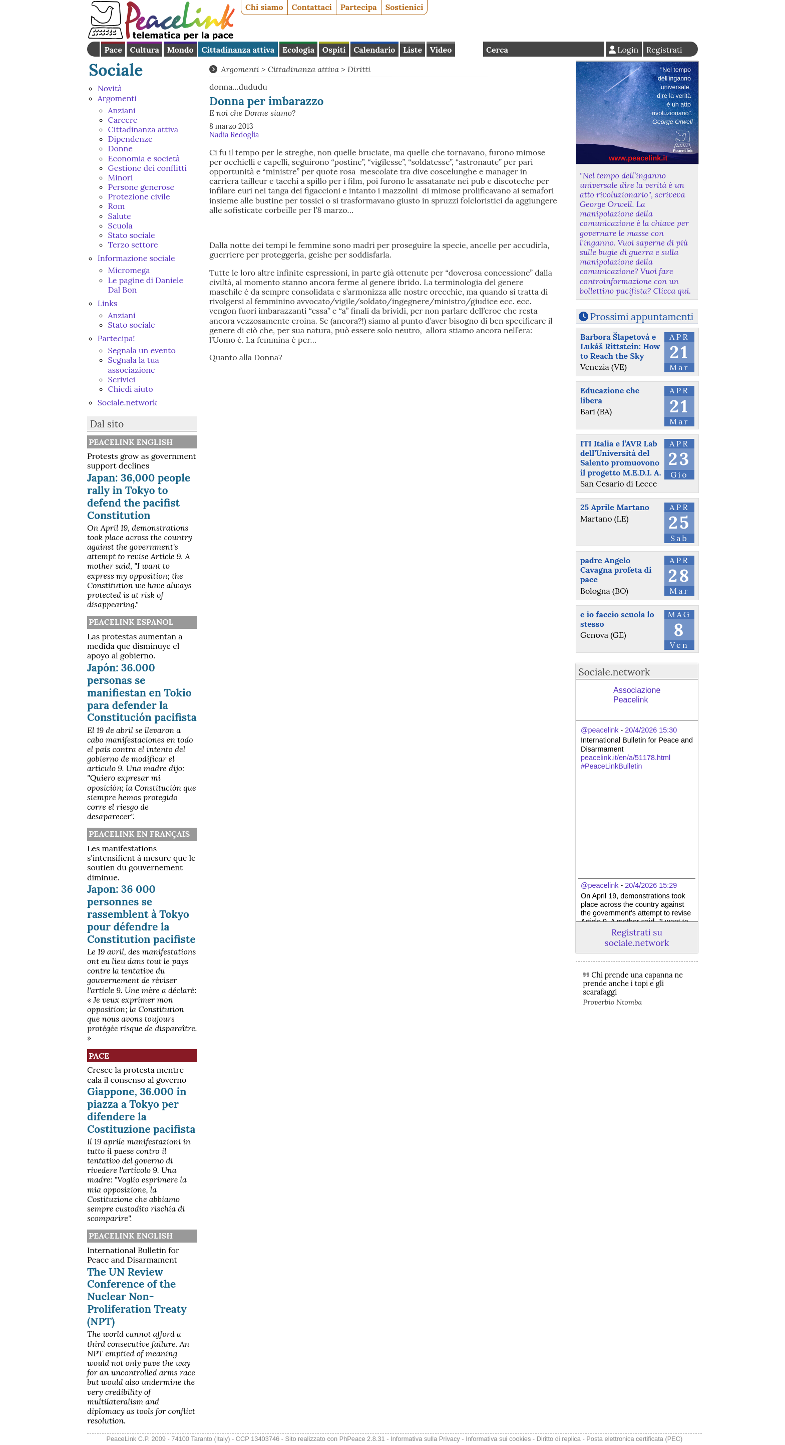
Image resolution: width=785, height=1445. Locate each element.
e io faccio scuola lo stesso (617, 619)
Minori (120, 177)
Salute (119, 216)
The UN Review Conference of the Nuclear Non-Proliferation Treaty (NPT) (137, 1297)
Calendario (374, 50)
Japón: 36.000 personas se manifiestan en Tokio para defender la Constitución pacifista (142, 693)
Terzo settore (133, 244)
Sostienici (404, 7)
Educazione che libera (609, 395)
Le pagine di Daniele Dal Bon (146, 285)
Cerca (497, 50)
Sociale (116, 70)
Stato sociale (131, 235)
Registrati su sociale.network (637, 937)
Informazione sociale (136, 258)
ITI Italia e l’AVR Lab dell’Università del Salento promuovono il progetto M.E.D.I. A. (620, 457)
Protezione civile (139, 196)
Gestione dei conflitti (147, 168)
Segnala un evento (142, 350)
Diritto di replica (559, 1438)
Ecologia (298, 50)
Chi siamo (264, 7)
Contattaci (312, 7)
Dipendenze (130, 139)
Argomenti (117, 98)
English (469, 49)
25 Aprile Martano (614, 507)
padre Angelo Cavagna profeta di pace (615, 569)
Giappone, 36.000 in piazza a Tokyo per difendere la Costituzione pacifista (141, 1110)
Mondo (180, 50)
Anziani (122, 110)
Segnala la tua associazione (133, 364)
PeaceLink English (131, 442)
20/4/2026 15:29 (651, 885)
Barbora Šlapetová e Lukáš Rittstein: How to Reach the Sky (620, 346)
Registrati (664, 50)
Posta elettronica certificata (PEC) (634, 1438)
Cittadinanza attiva (237, 50)
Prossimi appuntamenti (642, 317)
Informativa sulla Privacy (425, 1438)
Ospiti (334, 50)
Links (107, 303)
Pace (113, 50)
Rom (116, 206)
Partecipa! (116, 338)
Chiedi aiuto (130, 389)
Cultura (144, 50)
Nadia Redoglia (234, 134)
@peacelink (599, 730)
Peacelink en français (139, 834)
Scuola (120, 225)
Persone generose (141, 187)
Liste (412, 50)
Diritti (358, 69)
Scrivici (122, 379)
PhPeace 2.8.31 (362, 1438)
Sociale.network (127, 402)
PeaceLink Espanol (131, 622)
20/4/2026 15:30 (651, 730)
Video (441, 50)
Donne (120, 148)
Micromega (129, 270)
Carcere (123, 120)
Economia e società (144, 158)
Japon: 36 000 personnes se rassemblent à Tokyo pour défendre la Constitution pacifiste (141, 914)
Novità (110, 88)
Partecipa (358, 7)
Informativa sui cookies (498, 1438)
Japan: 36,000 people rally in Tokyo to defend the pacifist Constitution (138, 496)
